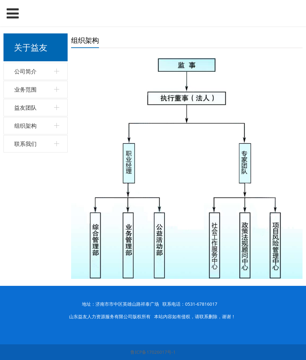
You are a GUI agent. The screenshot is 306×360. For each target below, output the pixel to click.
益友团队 (25, 107)
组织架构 (25, 126)
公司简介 (25, 71)
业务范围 (25, 89)
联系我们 (25, 144)
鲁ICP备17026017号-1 (153, 352)
